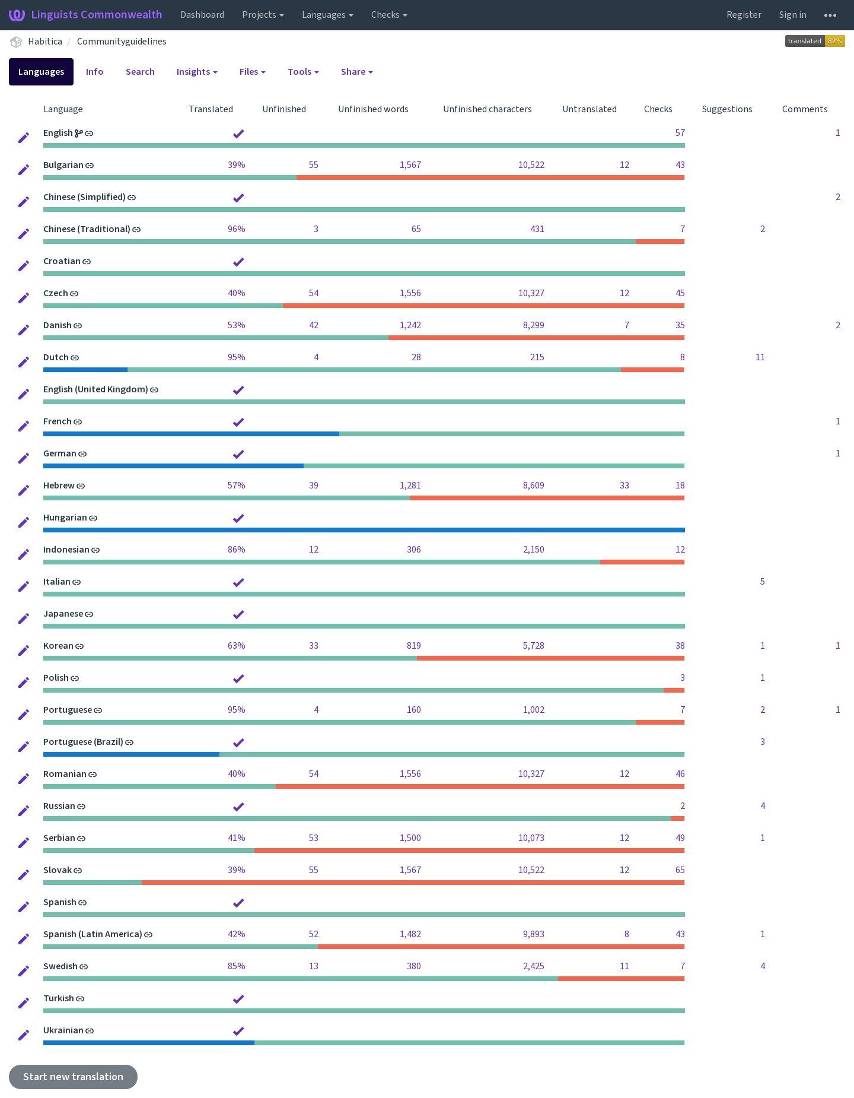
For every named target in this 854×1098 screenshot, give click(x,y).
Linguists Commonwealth (85, 15)
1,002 (533, 709)
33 (624, 485)
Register (743, 14)
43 (680, 165)
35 (680, 325)
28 (416, 357)
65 (416, 229)
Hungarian (65, 517)
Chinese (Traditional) (86, 229)
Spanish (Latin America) (92, 934)
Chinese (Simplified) (84, 197)
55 (313, 165)
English (58, 132)
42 (313, 325)
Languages (327, 14)
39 (313, 485)
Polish (56, 677)
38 (680, 645)
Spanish (60, 902)
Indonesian (66, 549)
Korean (58, 645)
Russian (59, 806)
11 (760, 357)
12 (624, 165)
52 (313, 934)
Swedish (60, 966)
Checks (389, 14)
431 (537, 229)
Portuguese (67, 709)
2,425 (533, 966)
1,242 (410, 325)
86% (237, 549)
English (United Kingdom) (95, 389)
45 (680, 293)
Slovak (57, 870)
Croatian (62, 261)
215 (537, 357)
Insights (197, 71)
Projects (263, 14)
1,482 (410, 934)
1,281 (410, 485)
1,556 (410, 293)
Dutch (56, 357)
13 (313, 966)
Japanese (63, 613)
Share (357, 71)
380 (414, 966)
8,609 (533, 485)
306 (414, 549)
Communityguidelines (122, 41)
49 (680, 838)
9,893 (533, 934)
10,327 (531, 293)
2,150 (533, 549)
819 (414, 645)
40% (237, 293)
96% (237, 229)
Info (95, 71)
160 (414, 709)
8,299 (533, 325)
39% (237, 165)
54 (313, 293)
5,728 (533, 645)
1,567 (410, 165)
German (60, 453)
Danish (57, 325)
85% (237, 966)
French (57, 421)
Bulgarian (63, 165)
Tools (303, 71)
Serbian (59, 838)
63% (237, 645)
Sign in (793, 14)
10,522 (531, 165)
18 (680, 485)
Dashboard (202, 14)
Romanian (65, 773)
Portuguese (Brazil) (83, 741)
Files (253, 71)
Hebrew (59, 485)
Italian (57, 581)
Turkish (58, 998)
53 (313, 838)
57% (237, 485)
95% (237, 357)
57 (680, 132)
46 (680, 773)
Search (140, 71)
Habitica (45, 41)
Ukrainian (63, 1030)
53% (237, 325)
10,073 (531, 838)
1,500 (410, 838)
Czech (55, 293)
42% (237, 934)
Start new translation (73, 1077)
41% (237, 838)
